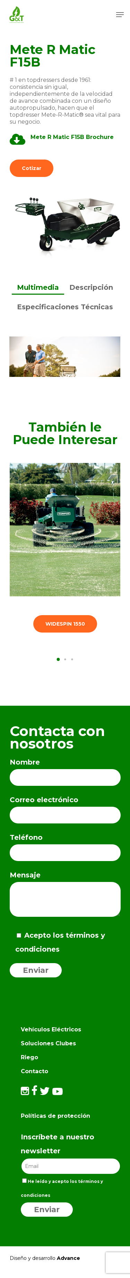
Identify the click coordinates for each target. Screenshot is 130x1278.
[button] (58, 659)
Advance (68, 1258)
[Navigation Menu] (120, 14)
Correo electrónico (65, 809)
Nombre (65, 772)
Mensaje (65, 896)
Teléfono (65, 847)
